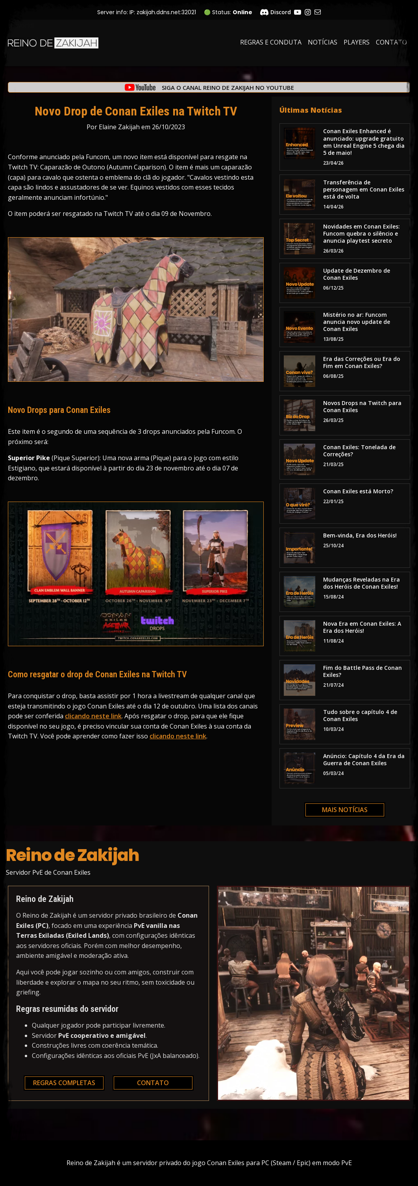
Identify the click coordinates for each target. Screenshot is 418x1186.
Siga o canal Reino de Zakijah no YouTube (228, 88)
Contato (391, 42)
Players (357, 42)
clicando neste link (93, 716)
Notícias (322, 42)
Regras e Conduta (270, 42)
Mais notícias (345, 809)
